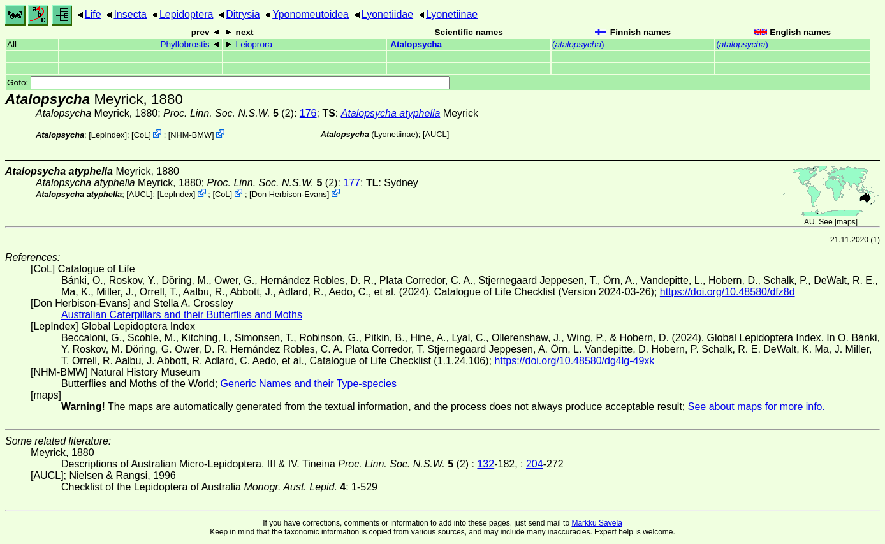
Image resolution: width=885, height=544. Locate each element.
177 (351, 182)
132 (485, 464)
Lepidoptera (186, 14)
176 (308, 113)
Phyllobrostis (184, 44)
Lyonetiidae (387, 14)
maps (846, 221)
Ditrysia (243, 14)
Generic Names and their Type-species (309, 383)
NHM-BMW (191, 135)
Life (93, 14)
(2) (228, 113)
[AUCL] (436, 134)
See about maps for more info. (756, 406)
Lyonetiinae (452, 14)
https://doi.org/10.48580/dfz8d (727, 291)
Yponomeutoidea (310, 14)
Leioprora (254, 44)
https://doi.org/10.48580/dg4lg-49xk (574, 360)
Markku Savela (596, 522)
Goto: (228, 82)
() (578, 44)
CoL (141, 135)
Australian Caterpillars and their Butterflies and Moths (181, 314)
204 (534, 464)
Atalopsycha (416, 44)
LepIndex (108, 135)
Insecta (130, 14)
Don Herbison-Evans (289, 194)
